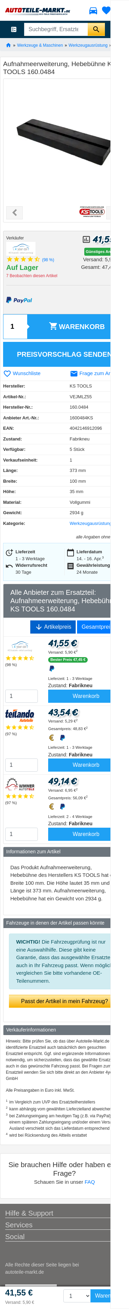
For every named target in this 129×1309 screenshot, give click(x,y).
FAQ (90, 1182)
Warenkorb (77, 326)
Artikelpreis (53, 627)
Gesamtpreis (97, 627)
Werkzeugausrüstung (88, 45)
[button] (14, 212)
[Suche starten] (96, 29)
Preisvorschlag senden (64, 354)
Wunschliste (22, 373)
